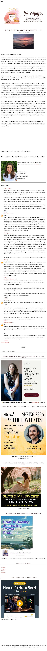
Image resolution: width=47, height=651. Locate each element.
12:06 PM (6, 232)
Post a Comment (5, 342)
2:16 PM (5, 277)
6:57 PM (5, 320)
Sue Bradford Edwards (9, 279)
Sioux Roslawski (7, 301)
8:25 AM (5, 340)
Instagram (3, 569)
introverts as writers (22, 176)
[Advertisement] (23, 632)
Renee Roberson (21, 178)
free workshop (35, 402)
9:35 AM (5, 212)
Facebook (3, 567)
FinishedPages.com (36, 164)
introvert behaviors (22, 175)
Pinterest (3, 572)
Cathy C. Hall (7, 188)
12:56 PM (6, 259)
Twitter (2, 571)
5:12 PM (5, 299)
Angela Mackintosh (8, 233)
